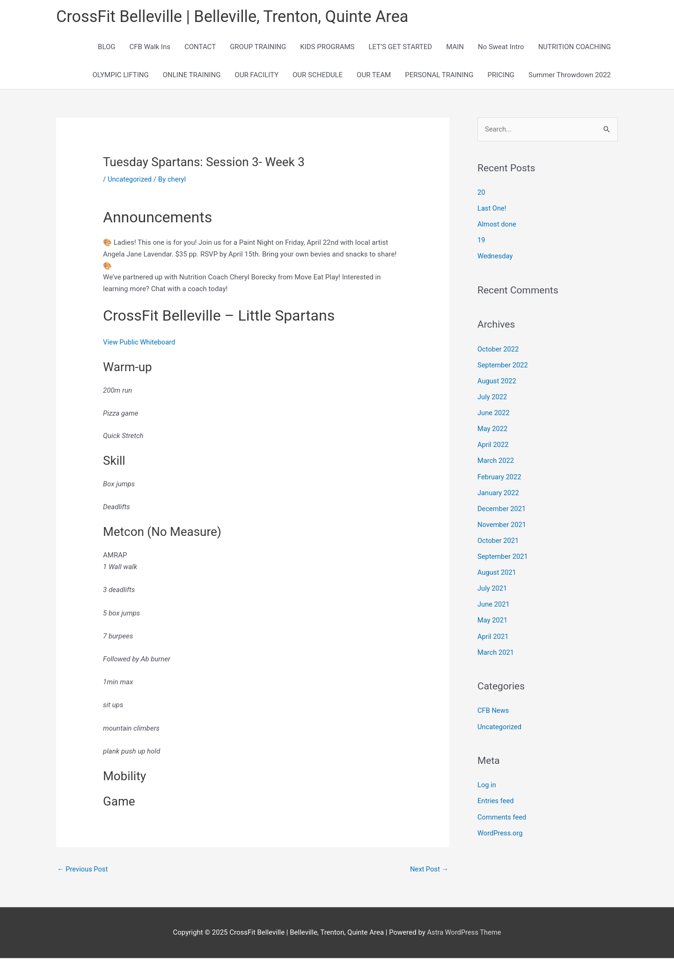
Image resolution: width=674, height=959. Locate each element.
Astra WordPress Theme (464, 933)
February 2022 (499, 475)
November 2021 (502, 523)
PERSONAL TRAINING (439, 76)
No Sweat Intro (501, 48)
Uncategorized (130, 180)
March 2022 (496, 460)
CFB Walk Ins (150, 48)
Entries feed (495, 797)
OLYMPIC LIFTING (120, 76)
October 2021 (498, 538)
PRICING (501, 76)
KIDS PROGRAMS (327, 48)
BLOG (107, 48)
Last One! (492, 209)
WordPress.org (500, 829)
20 (481, 193)
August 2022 (497, 381)
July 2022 (492, 397)
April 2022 (493, 444)
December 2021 (502, 507)
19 (481, 241)
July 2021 (492, 586)
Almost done (497, 225)
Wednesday (495, 256)
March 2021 (496, 649)
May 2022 (492, 428)
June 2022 (493, 412)
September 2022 (503, 365)
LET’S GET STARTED (400, 48)
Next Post (428, 869)
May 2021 (492, 618)
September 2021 (503, 554)
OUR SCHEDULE (318, 76)
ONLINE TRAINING (192, 76)
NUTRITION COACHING (574, 48)
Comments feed (502, 813)
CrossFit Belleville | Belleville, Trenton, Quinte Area (236, 16)
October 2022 (498, 349)
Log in (487, 781)
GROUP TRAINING (258, 48)
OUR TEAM (374, 76)
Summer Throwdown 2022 (569, 76)
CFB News (493, 707)
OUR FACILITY (256, 76)
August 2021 (497, 570)
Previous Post (83, 869)
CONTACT (200, 48)
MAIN (455, 48)
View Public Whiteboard (140, 343)
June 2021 (493, 602)
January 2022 (498, 491)
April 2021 (493, 634)
